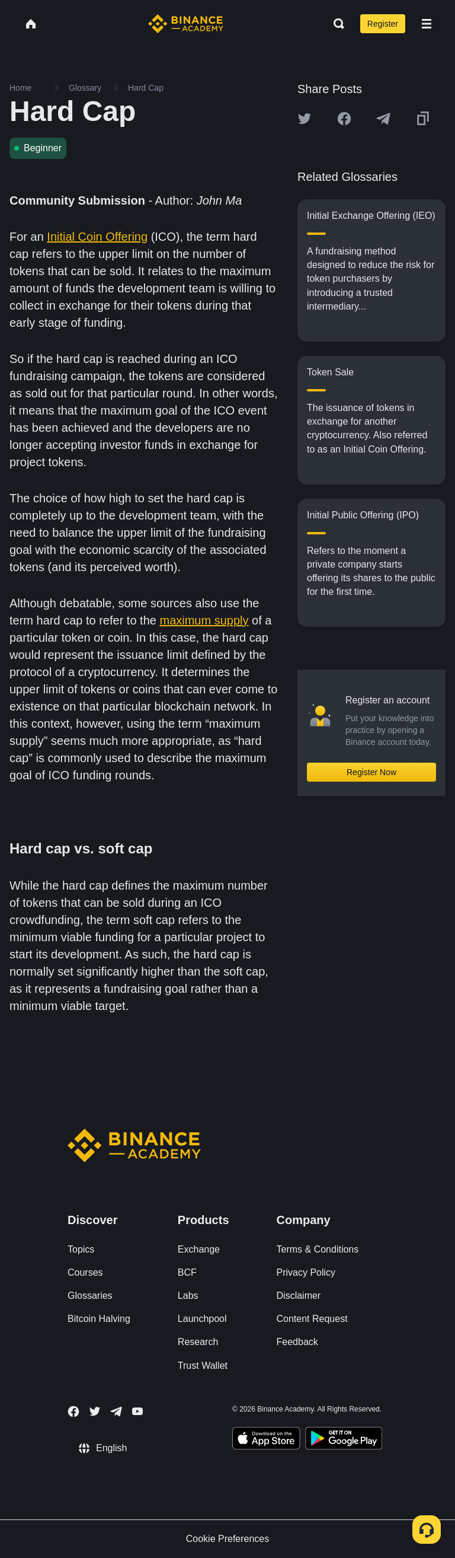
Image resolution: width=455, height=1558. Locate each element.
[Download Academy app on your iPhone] (266, 1440)
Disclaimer (299, 1296)
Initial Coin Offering (97, 236)
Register (382, 23)
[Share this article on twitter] (304, 118)
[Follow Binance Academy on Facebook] (73, 1411)
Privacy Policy (306, 1272)
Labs (188, 1296)
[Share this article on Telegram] (383, 118)
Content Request (312, 1319)
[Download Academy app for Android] (343, 1440)
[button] (426, 24)
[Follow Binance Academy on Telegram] (116, 1411)
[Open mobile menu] (426, 23)
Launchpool (202, 1319)
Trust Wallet (203, 1366)
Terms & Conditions (318, 1249)
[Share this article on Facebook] (344, 118)
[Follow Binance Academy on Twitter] (95, 1411)
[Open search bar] (335, 23)
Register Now (371, 772)
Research (198, 1342)
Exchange (199, 1249)
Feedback (297, 1342)
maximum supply (203, 620)
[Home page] (185, 23)
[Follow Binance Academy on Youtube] (137, 1411)
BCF (187, 1272)
